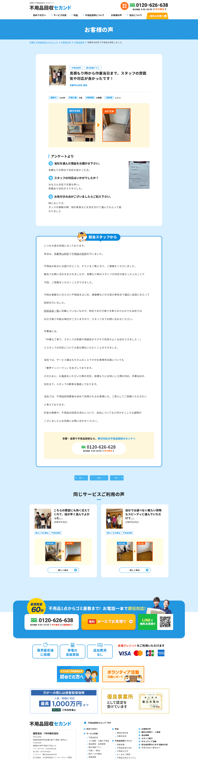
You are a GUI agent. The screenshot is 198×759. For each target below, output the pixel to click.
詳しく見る (62, 571)
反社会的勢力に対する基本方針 (154, 746)
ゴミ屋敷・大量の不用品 (99, 742)
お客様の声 (116, 15)
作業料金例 (121, 738)
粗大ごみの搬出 (95, 755)
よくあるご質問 (123, 756)
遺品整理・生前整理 (97, 745)
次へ (116, 478)
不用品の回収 (79, 253)
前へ (81, 478)
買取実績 (121, 746)
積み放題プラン (95, 749)
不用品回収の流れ (124, 749)
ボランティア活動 (148, 743)
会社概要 (145, 737)
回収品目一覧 (51, 310)
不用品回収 (79, 42)
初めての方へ (39, 15)
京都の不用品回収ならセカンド (44, 42)
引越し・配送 (94, 752)
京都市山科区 (61, 253)
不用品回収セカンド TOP (99, 724)
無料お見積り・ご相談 (150, 734)
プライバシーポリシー (150, 749)
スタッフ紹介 (147, 740)
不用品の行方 (122, 753)
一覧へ (99, 478)
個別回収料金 (122, 734)
